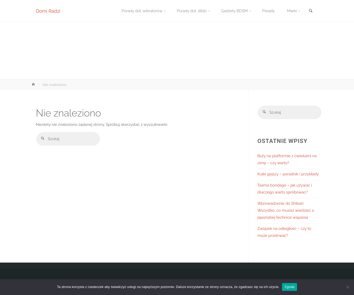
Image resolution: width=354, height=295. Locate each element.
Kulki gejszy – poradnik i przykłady (288, 174)
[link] (311, 11)
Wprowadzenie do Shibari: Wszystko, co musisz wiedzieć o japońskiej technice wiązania (285, 210)
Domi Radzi (48, 11)
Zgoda (289, 287)
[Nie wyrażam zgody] (347, 287)
